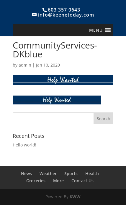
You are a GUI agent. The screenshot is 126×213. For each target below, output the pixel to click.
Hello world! (24, 145)
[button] (96, 30)
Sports (71, 173)
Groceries (35, 180)
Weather (48, 173)
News (26, 173)
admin (25, 65)
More (58, 180)
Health (92, 173)
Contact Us (82, 180)
